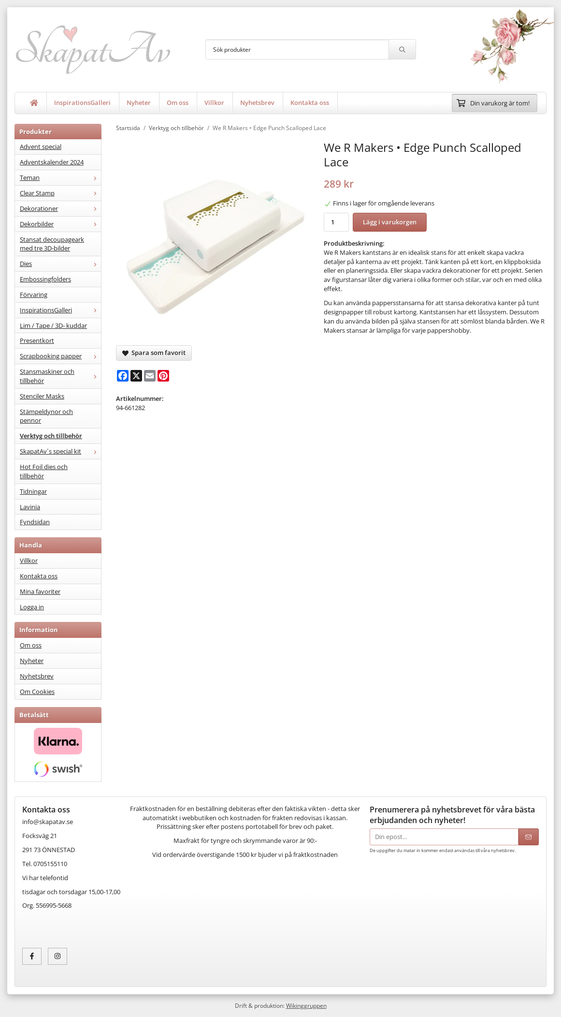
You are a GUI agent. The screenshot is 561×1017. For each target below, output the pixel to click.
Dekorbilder (60, 224)
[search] (402, 49)
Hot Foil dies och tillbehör (44, 471)
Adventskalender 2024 (52, 162)
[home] (34, 103)
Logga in (32, 607)
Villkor (214, 102)
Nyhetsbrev (257, 102)
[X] (136, 376)
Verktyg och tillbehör (51, 435)
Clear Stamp (60, 193)
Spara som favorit (154, 352)
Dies (60, 263)
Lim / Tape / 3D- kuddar (53, 325)
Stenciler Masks (42, 396)
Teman (60, 177)
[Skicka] (528, 836)
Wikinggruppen (306, 1005)
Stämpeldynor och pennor (46, 416)
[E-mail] (150, 376)
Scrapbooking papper (60, 356)
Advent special (40, 146)
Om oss (177, 102)
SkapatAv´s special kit (60, 451)
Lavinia (30, 506)
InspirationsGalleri (82, 102)
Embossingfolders (45, 279)
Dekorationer (60, 208)
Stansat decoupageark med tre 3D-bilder (52, 244)
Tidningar (33, 491)
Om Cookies (37, 691)
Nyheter (139, 102)
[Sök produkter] (297, 49)
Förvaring (33, 294)
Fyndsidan (35, 521)
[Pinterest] (163, 376)
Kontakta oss (309, 102)
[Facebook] (122, 376)
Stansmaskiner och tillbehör (60, 376)
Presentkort (37, 340)
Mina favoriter (40, 591)
